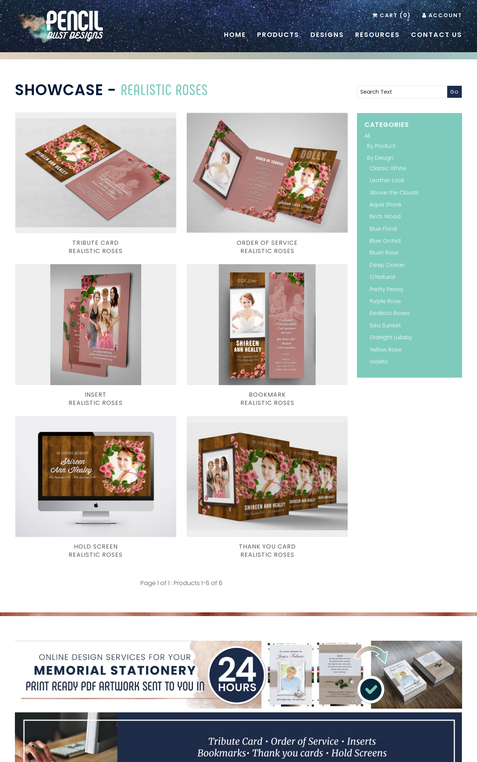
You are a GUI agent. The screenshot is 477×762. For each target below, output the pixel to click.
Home (235, 35)
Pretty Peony (386, 289)
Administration (377, 743)
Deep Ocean (387, 265)
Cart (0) (395, 15)
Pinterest (227, 696)
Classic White (388, 168)
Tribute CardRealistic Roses (67, 204)
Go (454, 92)
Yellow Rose (386, 349)
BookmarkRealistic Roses (67, 313)
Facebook (238, 696)
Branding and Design (169, 752)
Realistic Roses (164, 89)
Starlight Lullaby (391, 337)
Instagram (249, 696)
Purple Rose (385, 301)
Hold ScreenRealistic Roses (181, 313)
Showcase (59, 89)
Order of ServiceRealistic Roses (181, 204)
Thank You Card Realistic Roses (295, 313)
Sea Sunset (385, 325)
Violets (379, 361)
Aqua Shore (385, 204)
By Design (380, 158)
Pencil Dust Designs (226, 752)
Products (278, 35)
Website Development (282, 752)
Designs (327, 35)
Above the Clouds (394, 192)
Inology (327, 752)
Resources (377, 35)
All (367, 136)
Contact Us (436, 35)
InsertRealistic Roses (296, 204)
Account (445, 15)
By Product (381, 146)
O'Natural (382, 277)
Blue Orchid (385, 240)
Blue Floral (383, 228)
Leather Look (387, 180)
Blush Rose (384, 252)
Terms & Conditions (332, 743)
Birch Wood (385, 216)
